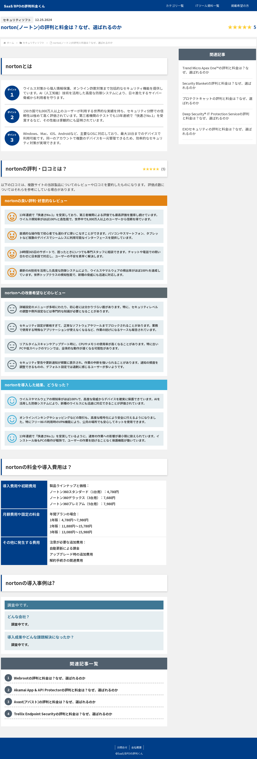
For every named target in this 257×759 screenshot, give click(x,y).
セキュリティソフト (17, 20)
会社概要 (136, 747)
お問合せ (122, 747)
